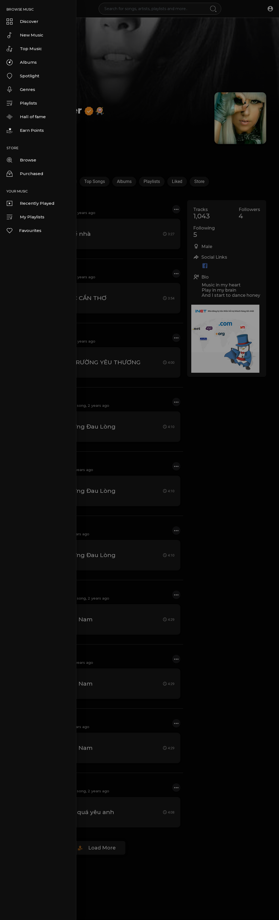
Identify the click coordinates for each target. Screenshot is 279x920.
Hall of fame (26, 117)
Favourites (23, 230)
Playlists (22, 103)
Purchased (25, 174)
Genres (21, 90)
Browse (21, 160)
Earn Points (25, 130)
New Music (25, 35)
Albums (22, 62)
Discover (22, 22)
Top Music (24, 49)
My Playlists (25, 217)
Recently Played (30, 203)
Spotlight (23, 76)
